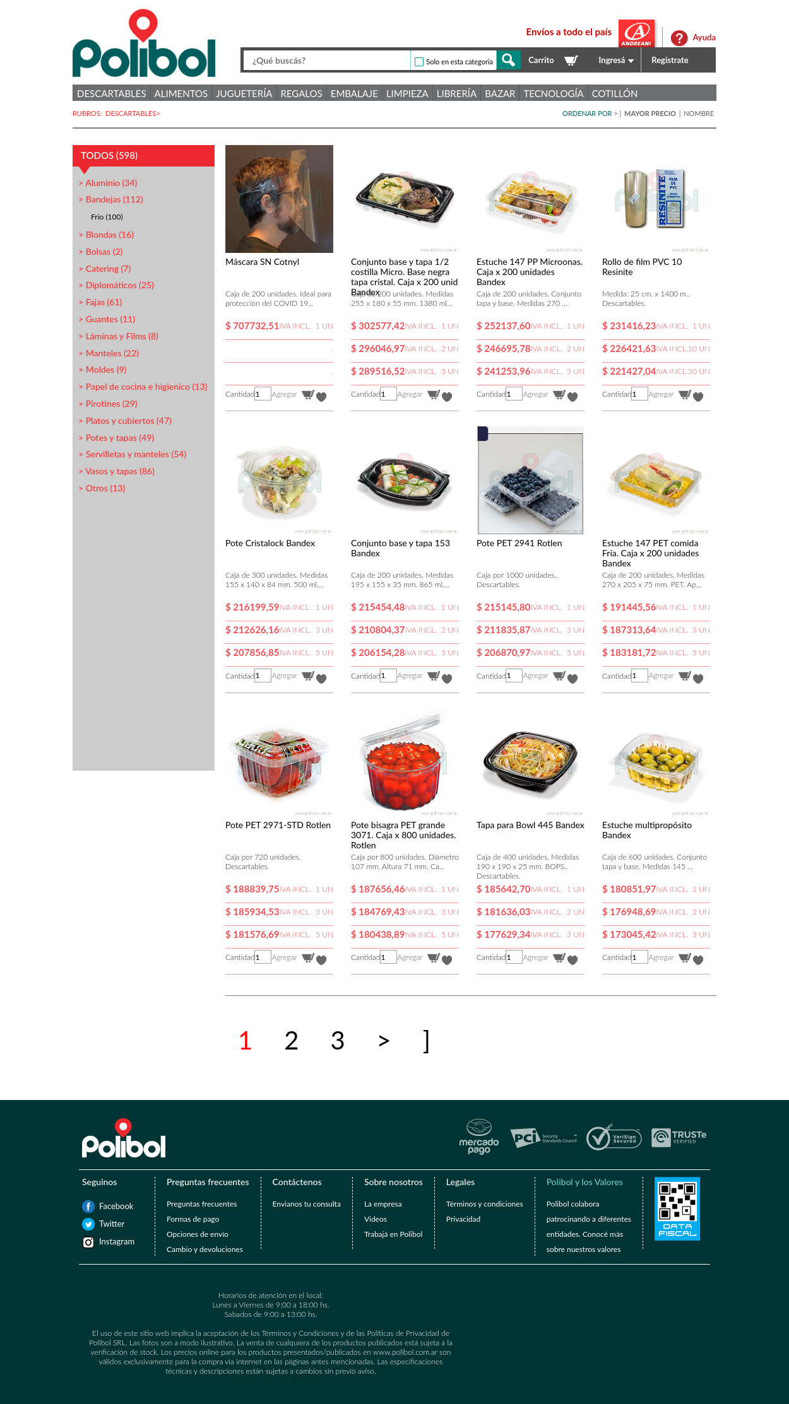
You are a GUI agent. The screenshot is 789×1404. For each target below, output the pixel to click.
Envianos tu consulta (307, 1203)
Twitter (105, 1224)
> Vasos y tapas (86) (116, 470)
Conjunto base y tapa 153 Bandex (400, 547)
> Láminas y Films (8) (118, 336)
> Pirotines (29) (108, 403)
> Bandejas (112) (110, 199)
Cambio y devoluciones (205, 1249)
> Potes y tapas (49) (116, 437)
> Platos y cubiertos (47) (125, 420)
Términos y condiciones (484, 1203)
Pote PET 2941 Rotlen (519, 542)
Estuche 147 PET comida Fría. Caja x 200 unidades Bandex (650, 552)
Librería (457, 93)
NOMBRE (699, 113)
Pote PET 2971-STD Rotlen (278, 824)
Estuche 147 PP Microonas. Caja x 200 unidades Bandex (530, 271)
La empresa (383, 1203)
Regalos (302, 93)
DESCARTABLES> (133, 113)
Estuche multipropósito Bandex (647, 829)
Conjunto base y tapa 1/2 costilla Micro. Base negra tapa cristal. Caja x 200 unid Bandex (404, 276)
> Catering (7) (104, 268)
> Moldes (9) (102, 369)
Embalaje (354, 93)
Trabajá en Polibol (393, 1234)
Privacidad (463, 1219)
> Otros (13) (101, 488)
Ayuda (704, 37)
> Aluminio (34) (107, 182)
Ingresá (612, 60)
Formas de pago (193, 1219)
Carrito (541, 60)
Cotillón (615, 93)
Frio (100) (107, 216)
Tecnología (553, 93)
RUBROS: (89, 113)
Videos (375, 1219)
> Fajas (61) (100, 301)
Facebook (105, 1206)
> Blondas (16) (106, 234)
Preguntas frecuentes (202, 1203)
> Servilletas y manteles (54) (132, 453)
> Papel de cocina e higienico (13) (142, 386)
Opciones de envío (197, 1234)
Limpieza (407, 93)
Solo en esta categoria (459, 61)
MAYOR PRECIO (651, 113)
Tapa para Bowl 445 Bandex (530, 824)
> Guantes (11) (106, 318)
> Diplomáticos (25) (116, 284)
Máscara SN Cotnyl (262, 261)
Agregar (284, 394)
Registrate (670, 60)
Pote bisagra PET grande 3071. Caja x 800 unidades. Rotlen (403, 834)
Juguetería (244, 93)
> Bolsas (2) (100, 251)
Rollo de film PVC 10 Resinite (642, 266)
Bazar (500, 93)
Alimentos (181, 93)
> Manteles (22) (108, 353)
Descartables (111, 93)
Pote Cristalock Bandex (270, 542)
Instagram (105, 1241)
